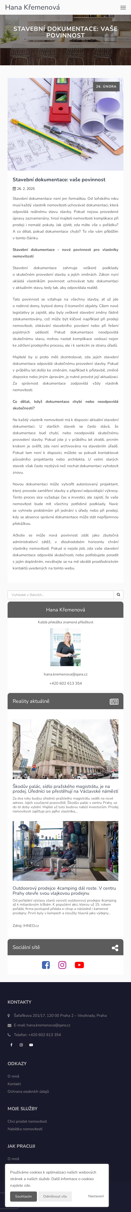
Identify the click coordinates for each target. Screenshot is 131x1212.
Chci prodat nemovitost (27, 1121)
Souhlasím (23, 1196)
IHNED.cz (31, 925)
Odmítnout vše (55, 1196)
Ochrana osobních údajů (28, 1091)
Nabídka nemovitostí (25, 1128)
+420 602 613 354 (44, 1034)
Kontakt (14, 1083)
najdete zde (20, 1185)
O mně (13, 1076)
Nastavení (96, 1196)
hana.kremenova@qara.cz (48, 1025)
